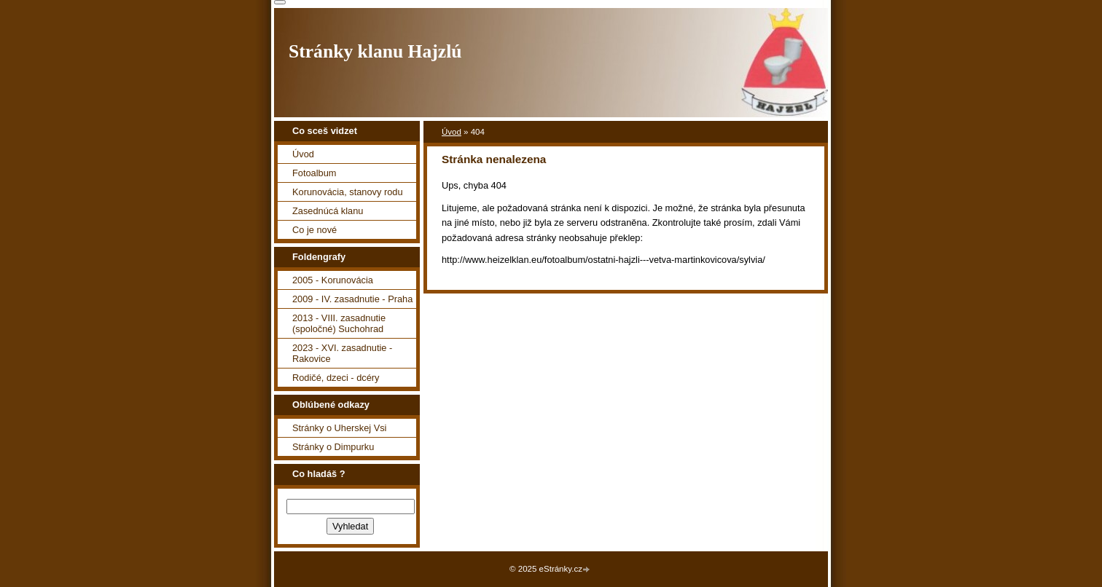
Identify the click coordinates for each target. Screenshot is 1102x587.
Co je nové (314, 229)
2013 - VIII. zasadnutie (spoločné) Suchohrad (339, 323)
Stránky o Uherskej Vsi (339, 427)
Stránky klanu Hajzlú (375, 51)
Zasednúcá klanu (327, 210)
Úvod (451, 131)
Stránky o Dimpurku (333, 446)
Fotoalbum (314, 173)
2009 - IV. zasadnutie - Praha (352, 299)
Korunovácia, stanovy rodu (347, 191)
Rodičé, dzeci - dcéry (335, 377)
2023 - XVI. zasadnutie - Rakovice (342, 353)
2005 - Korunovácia (332, 280)
